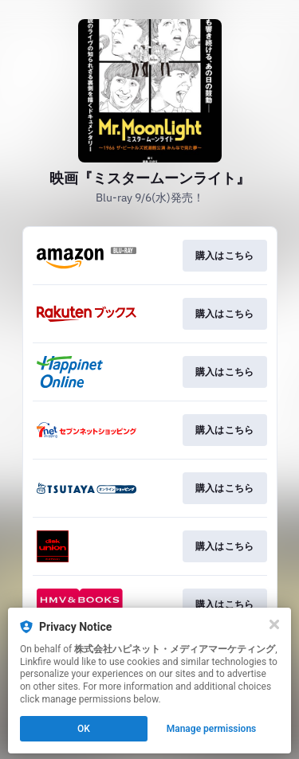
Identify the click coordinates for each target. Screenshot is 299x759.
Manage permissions (212, 728)
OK (83, 728)
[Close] (274, 624)
